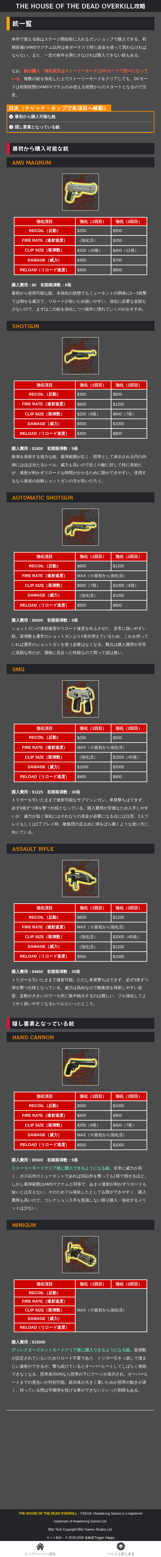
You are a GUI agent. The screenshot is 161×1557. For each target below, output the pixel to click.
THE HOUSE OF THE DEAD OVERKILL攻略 (81, 6)
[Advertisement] (81, 1459)
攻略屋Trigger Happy (99, 1537)
